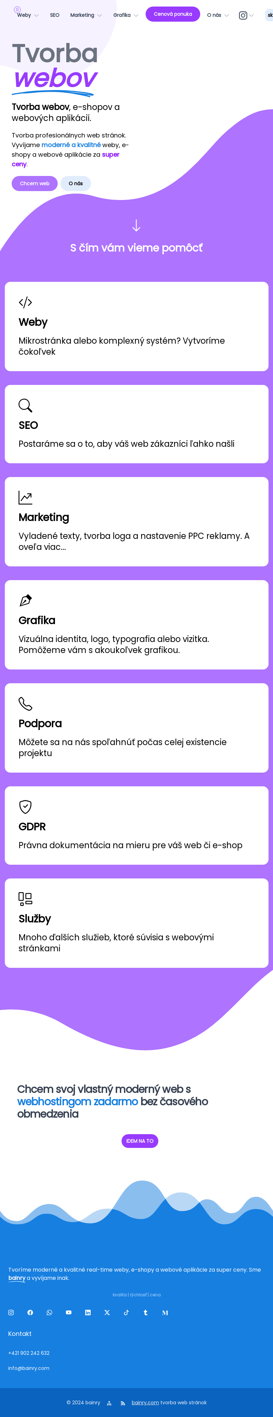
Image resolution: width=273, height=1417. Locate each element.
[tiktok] (128, 1314)
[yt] (70, 1314)
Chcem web (34, 183)
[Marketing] (86, 15)
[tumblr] (147, 1314)
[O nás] (218, 15)
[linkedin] (89, 1314)
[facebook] (31, 1314)
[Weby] (28, 15)
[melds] (166, 1314)
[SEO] (55, 15)
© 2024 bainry (83, 1402)
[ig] (247, 15)
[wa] (51, 1314)
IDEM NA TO (139, 1141)
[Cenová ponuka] (173, 14)
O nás (76, 183)
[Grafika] (126, 15)
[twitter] (108, 1314)
